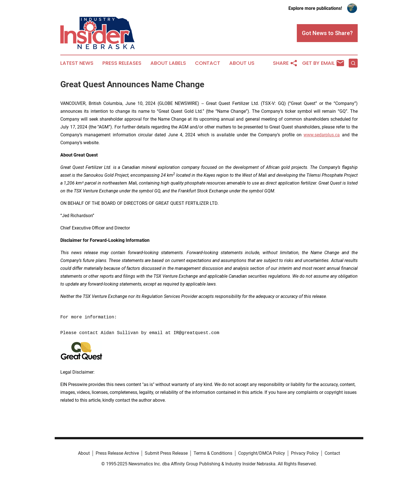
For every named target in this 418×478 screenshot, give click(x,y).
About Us (241, 63)
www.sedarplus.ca (322, 134)
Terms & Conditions (213, 453)
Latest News (76, 63)
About (84, 453)
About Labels (168, 63)
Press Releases (121, 63)
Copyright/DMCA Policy (261, 453)
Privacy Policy (305, 453)
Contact (207, 63)
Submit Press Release (166, 453)
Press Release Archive (117, 453)
